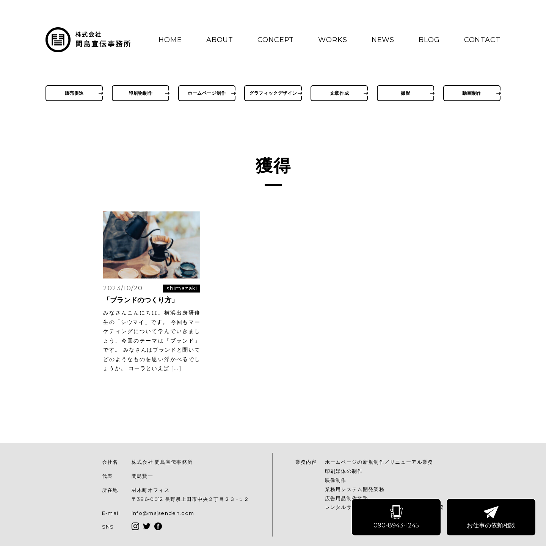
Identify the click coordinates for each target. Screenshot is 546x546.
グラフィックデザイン (273, 93)
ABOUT (220, 40)
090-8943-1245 (397, 518)
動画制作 (471, 93)
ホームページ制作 (207, 93)
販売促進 (74, 93)
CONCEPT (275, 40)
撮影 (405, 93)
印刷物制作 (140, 93)
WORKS (332, 40)
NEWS (383, 40)
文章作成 (339, 93)
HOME (170, 40)
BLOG (429, 40)
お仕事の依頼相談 (492, 518)
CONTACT (482, 40)
